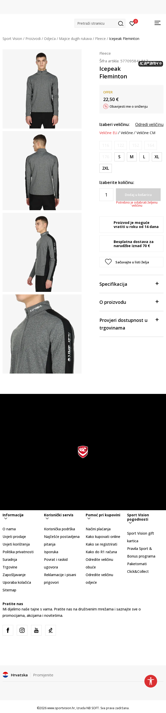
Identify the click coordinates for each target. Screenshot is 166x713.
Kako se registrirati (101, 544)
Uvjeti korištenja (16, 544)
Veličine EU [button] (108, 133)
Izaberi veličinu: (114, 124)
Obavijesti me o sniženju (129, 106)
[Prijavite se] (132, 23)
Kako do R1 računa (101, 551)
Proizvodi (33, 38)
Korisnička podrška (59, 528)
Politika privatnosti (18, 551)
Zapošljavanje (14, 574)
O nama (9, 528)
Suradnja (10, 559)
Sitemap (9, 590)
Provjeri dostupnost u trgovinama (128, 323)
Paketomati (137, 563)
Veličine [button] (127, 133)
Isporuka (51, 551)
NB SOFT (92, 708)
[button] (99, 23)
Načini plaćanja (98, 528)
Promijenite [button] (43, 674)
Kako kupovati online (103, 536)
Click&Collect (138, 571)
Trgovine (10, 567)
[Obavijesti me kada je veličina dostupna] (105, 145)
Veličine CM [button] (146, 133)
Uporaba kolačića (17, 582)
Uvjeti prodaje (14, 536)
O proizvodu (128, 301)
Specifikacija (128, 283)
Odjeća (50, 38)
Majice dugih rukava (75, 38)
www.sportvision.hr (61, 708)
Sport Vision (12, 38)
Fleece (100, 38)
